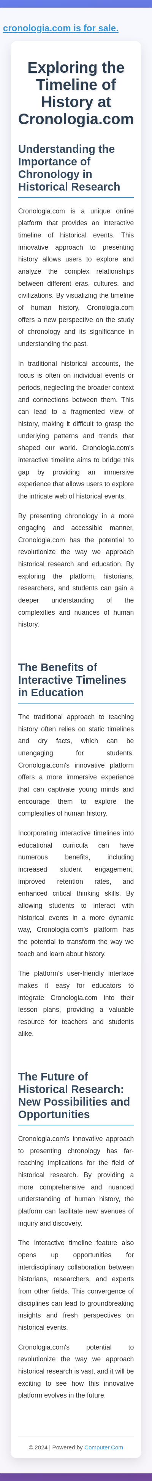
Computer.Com (103, 1447)
